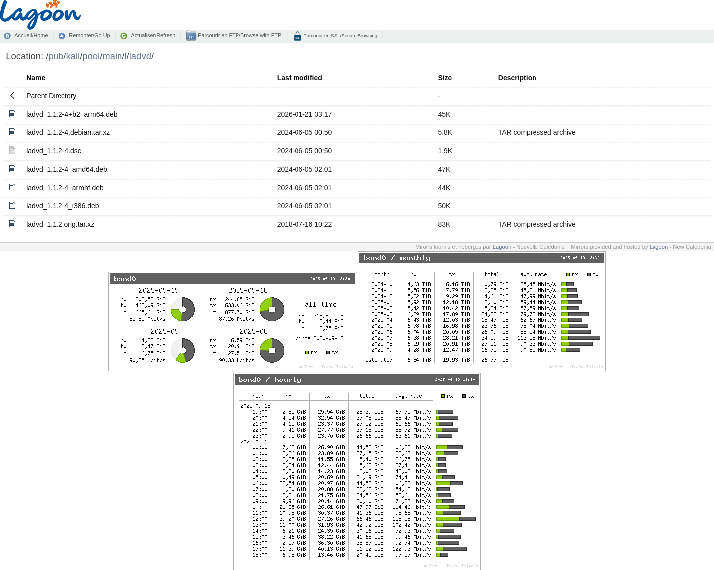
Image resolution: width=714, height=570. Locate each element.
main (112, 56)
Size (445, 78)
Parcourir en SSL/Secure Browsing (339, 35)
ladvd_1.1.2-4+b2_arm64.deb (71, 114)
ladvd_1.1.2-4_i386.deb (62, 206)
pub (55, 56)
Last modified (299, 78)
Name (35, 78)
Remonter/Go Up (89, 35)
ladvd (140, 56)
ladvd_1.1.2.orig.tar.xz (60, 224)
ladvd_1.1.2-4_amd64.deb (66, 169)
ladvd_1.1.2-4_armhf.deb (65, 187)
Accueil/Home (31, 35)
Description (517, 78)
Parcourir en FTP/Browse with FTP (238, 35)
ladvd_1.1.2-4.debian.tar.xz (68, 132)
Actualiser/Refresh (153, 35)
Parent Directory (51, 96)
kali (73, 56)
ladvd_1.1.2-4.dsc (53, 151)
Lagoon (502, 247)
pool (91, 56)
